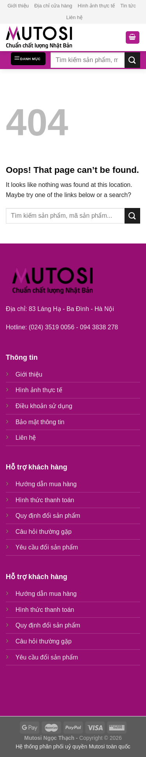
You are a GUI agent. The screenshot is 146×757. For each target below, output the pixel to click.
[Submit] (132, 60)
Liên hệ (74, 17)
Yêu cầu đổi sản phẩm (47, 547)
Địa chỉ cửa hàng (53, 6)
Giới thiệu (18, 6)
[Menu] (28, 58)
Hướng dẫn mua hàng (46, 484)
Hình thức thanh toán (45, 500)
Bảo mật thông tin (40, 422)
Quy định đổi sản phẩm (48, 515)
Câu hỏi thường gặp (44, 531)
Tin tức (128, 6)
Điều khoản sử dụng (44, 406)
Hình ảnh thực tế (96, 6)
